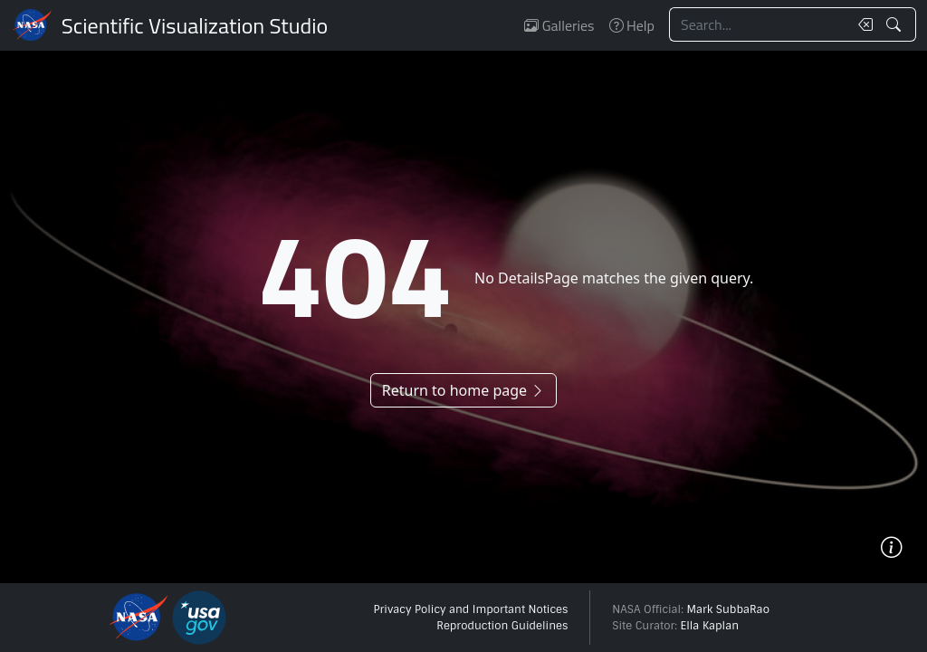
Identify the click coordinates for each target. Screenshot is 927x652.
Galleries (559, 25)
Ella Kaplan (710, 625)
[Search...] (758, 24)
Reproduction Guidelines (502, 625)
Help (632, 25)
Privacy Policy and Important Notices (470, 609)
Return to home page (463, 390)
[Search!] (895, 24)
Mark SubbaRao (727, 609)
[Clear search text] (861, 24)
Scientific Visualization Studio (195, 25)
